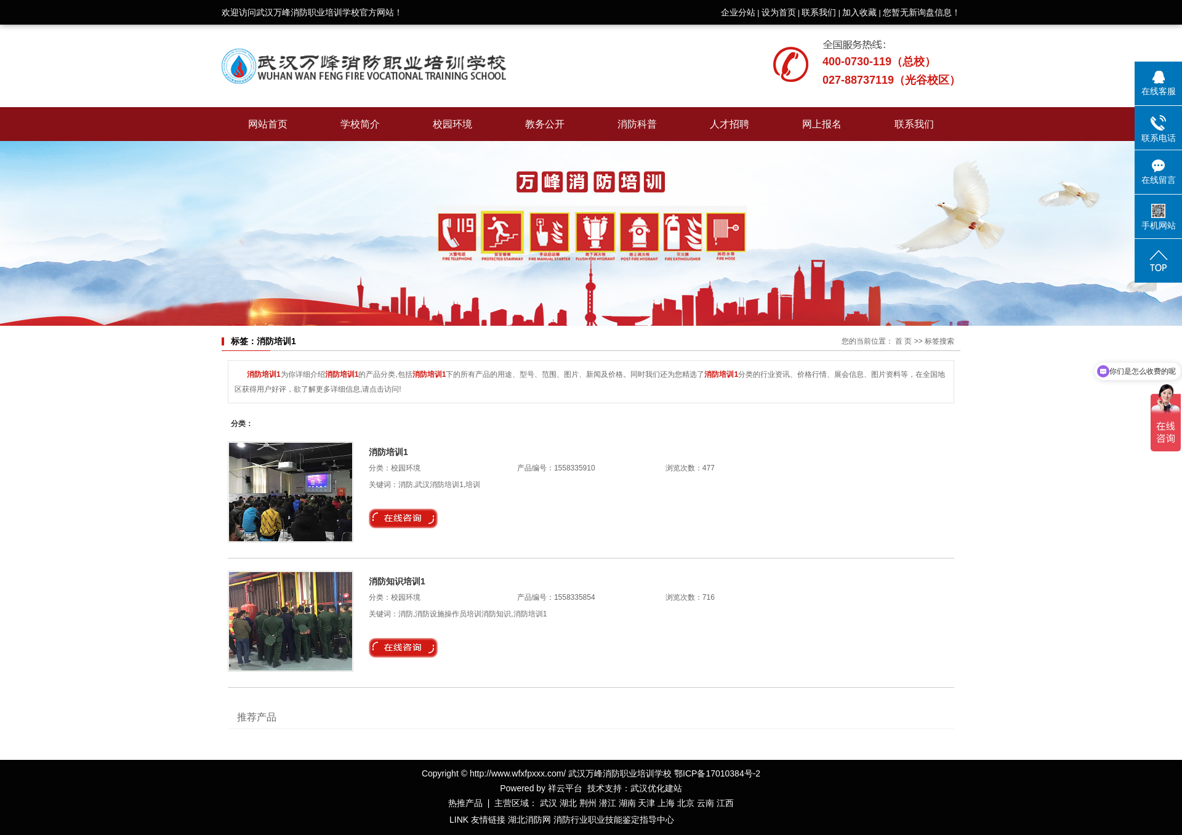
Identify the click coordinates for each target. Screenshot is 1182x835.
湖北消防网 (529, 820)
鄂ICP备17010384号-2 (717, 773)
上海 (666, 803)
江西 (725, 803)
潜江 (607, 803)
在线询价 (403, 518)
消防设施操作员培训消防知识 (463, 614)
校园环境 (452, 124)
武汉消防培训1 (439, 484)
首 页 (903, 341)
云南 (705, 803)
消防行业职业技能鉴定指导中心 (613, 820)
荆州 (588, 803)
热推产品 (465, 803)
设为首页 (779, 12)
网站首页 (267, 124)
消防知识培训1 (397, 581)
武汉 (548, 803)
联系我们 (819, 12)
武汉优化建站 (656, 788)
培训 (472, 484)
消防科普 (637, 124)
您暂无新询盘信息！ (921, 12)
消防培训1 (388, 452)
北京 (685, 803)
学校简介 (360, 124)
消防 (405, 484)
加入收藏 (859, 12)
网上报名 (822, 124)
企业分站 (738, 12)
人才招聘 (729, 124)
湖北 (568, 803)
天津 (646, 803)
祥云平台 (565, 788)
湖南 (627, 803)
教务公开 (545, 124)
